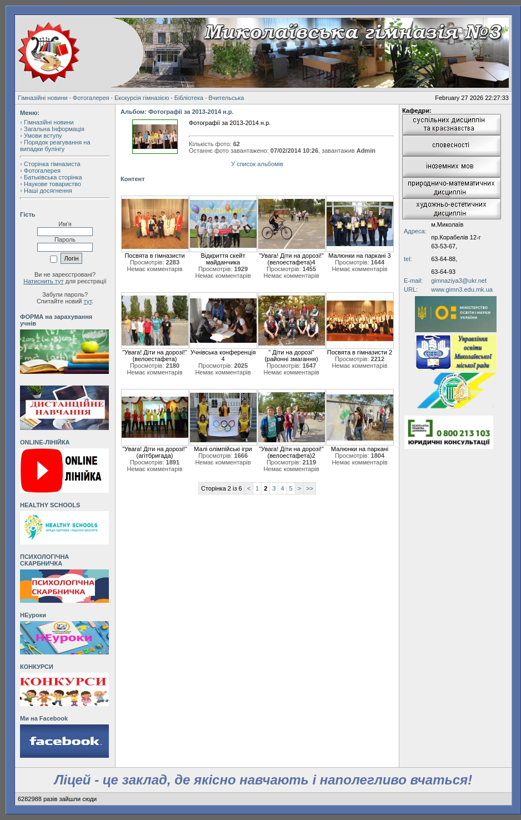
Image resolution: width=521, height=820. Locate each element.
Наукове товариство (52, 184)
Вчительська (226, 97)
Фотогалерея (91, 97)
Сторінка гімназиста (52, 164)
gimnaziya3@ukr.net (459, 280)
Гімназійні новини (43, 97)
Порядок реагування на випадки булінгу (55, 145)
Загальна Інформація (54, 129)
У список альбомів (257, 164)
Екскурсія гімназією (141, 97)
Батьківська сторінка (53, 177)
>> (309, 488)
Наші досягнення (48, 190)
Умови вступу (43, 135)
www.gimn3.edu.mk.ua (462, 289)
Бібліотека (188, 97)
